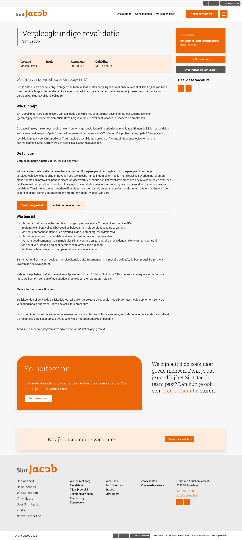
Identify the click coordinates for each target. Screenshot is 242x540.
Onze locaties (143, 13)
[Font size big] (211, 3)
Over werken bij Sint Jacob (200, 69)
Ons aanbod (124, 13)
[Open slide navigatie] (223, 14)
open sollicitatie (180, 390)
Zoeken (22, 510)
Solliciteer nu (200, 59)
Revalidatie (76, 485)
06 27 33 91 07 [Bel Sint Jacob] (188, 45)
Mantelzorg (77, 498)
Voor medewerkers (152, 485)
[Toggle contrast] (230, 3)
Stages (109, 489)
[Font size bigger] (216, 3)
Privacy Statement (200, 535)
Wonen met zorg (80, 481)
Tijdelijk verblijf (79, 489)
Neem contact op (201, 14)
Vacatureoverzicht (179, 439)
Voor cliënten (149, 481)
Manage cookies (219, 535)
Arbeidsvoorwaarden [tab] (67, 205)
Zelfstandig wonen (81, 493)
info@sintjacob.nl (187, 495)
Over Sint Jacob (28, 504)
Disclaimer (158, 535)
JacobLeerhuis (114, 485)
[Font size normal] (206, 3)
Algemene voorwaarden (177, 535)
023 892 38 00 (185, 491)
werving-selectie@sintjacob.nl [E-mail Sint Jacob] (199, 41)
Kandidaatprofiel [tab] (32, 205)
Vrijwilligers (25, 498)
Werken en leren (165, 13)
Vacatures (111, 481)
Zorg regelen (78, 502)
